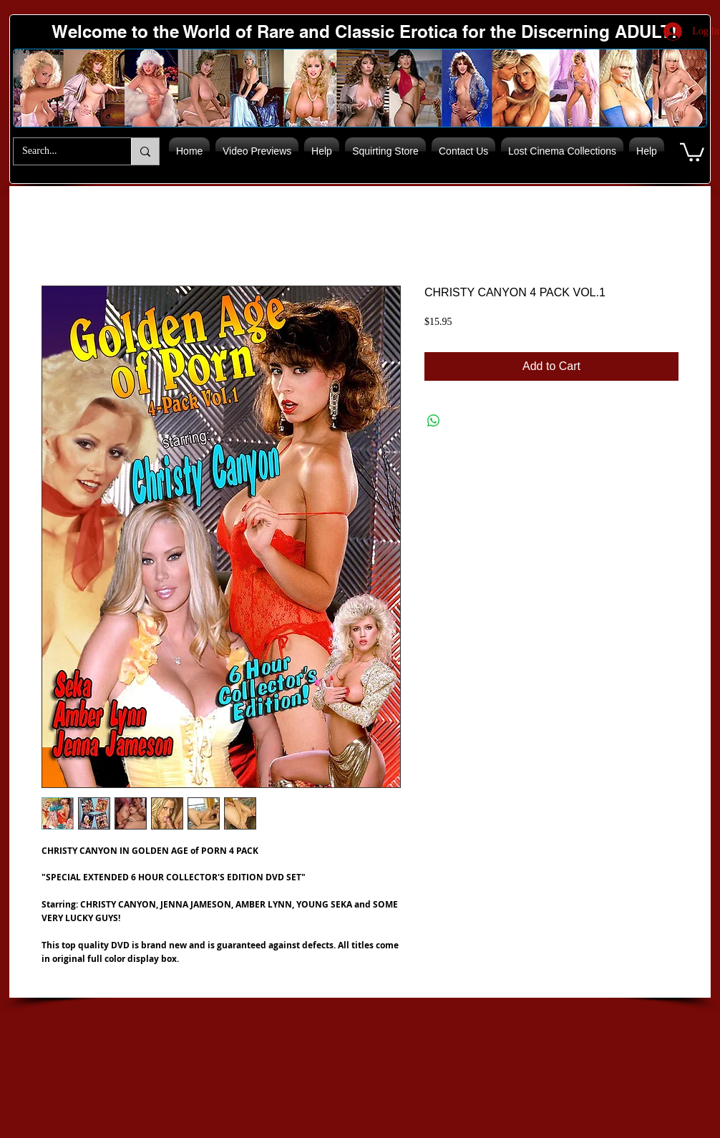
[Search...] (61, 151)
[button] (692, 151)
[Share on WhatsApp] (433, 420)
